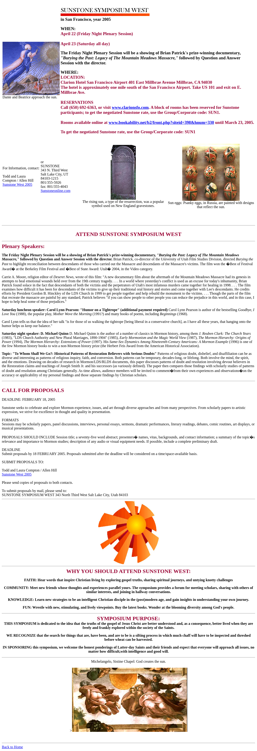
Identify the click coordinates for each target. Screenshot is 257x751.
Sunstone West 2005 (17, 184)
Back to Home (12, 747)
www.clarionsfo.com (130, 107)
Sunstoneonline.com (55, 191)
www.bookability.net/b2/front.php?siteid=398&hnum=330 (161, 122)
